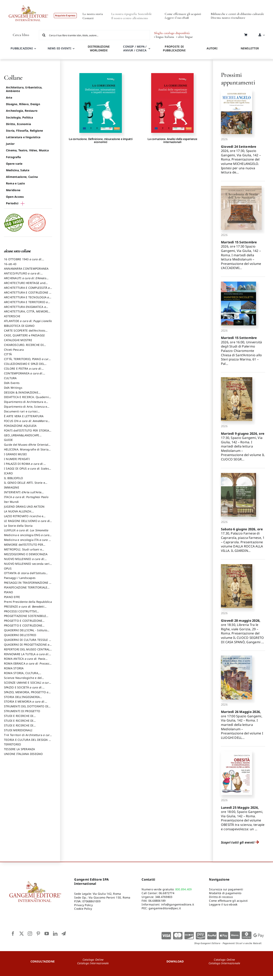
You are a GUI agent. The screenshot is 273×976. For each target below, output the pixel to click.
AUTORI (212, 48)
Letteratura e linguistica (23, 137)
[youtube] (46, 933)
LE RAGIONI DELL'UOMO (27, 523)
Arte (9, 97)
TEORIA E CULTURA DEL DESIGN (27, 741)
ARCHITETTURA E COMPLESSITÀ (27, 289)
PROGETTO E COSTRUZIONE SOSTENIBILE (23, 627)
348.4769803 (163, 897)
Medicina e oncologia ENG (26, 537)
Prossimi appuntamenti (238, 78)
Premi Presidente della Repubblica (28, 602)
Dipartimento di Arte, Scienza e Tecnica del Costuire (25, 408)
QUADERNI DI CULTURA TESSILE (27, 641)
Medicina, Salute (17, 170)
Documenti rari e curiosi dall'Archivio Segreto (20, 413)
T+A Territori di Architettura (27, 737)
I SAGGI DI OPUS (27, 470)
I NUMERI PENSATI (17, 459)
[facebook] (13, 933)
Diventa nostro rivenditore (228, 18)
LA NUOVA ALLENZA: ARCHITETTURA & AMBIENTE (23, 513)
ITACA (26, 497)
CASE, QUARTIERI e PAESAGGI (24, 335)
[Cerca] (44, 35)
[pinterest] (38, 933)
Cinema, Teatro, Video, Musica (27, 150)
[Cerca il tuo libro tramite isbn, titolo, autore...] (94, 35)
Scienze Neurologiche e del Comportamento (23, 679)
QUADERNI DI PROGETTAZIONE (26, 646)
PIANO (8, 592)
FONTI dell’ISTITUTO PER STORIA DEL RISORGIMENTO (26, 432)
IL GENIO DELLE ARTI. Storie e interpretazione (24, 484)
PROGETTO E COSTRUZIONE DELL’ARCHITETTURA (23, 622)
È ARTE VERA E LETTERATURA (23, 416)
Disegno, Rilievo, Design (23, 104)
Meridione (13, 190)
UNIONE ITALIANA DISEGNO (23, 754)
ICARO (8, 473)
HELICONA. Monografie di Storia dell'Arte (26, 451)
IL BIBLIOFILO (13, 478)
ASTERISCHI (12, 316)
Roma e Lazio (15, 183)
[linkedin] (55, 933)
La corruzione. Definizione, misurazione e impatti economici (100, 140)
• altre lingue (184, 37)
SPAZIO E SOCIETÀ (23, 689)
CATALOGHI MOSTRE (18, 340)
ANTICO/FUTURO (22, 275)
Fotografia (13, 157)
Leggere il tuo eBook (177, 18)
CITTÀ (8, 354)
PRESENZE (24, 608)
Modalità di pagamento (225, 893)
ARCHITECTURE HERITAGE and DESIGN (24, 285)
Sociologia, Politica (19, 117)
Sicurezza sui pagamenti (226, 889)
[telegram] (63, 933)
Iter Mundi (11, 502)
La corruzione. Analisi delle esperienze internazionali (172, 140)
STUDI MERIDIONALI (18, 730)
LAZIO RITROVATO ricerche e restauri (23, 518)
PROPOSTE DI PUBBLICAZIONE (174, 48)
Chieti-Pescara (14, 349)
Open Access (15, 197)
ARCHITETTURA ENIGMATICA (25, 308)
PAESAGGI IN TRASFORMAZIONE (27, 584)
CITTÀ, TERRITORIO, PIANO (27, 361)
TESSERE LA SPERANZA (19, 749)
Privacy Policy (83, 905)
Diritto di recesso (221, 897)
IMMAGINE (11, 487)
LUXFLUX (26, 530)
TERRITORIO (12, 744)
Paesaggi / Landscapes (19, 578)
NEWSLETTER (250, 48)
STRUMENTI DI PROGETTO (22, 711)
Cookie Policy (83, 908)
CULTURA (10, 378)
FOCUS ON (25, 423)
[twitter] (21, 933)
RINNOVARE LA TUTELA (26, 656)
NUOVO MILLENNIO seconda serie (27, 565)
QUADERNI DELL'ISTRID (20, 635)
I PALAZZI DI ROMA (23, 465)
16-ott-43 (10, 264)
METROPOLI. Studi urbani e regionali (23, 551)
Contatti (88, 18)
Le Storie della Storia (18, 526)
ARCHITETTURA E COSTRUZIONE (27, 294)
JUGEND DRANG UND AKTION (24, 506)
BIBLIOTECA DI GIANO (19, 326)
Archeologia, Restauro (21, 111)
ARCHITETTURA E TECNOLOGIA (26, 299)
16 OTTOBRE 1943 (23, 261)
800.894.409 (183, 889)
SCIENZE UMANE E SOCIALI (27, 684)
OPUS (8, 568)
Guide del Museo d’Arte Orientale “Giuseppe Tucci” (27, 446)
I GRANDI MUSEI (15, 454)
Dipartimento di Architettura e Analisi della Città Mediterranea (26, 403)
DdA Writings (13, 388)
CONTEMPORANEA (23, 375)
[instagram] (30, 933)
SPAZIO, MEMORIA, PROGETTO (26, 694)
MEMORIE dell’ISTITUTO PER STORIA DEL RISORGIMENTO (23, 546)
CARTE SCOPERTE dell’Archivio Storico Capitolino (24, 332)
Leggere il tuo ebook (223, 904)
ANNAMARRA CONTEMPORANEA (26, 268)
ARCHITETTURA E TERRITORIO (26, 304)
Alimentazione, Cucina (22, 177)
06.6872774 (166, 893)
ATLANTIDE (28, 321)
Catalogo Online (93, 959)
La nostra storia (93, 14)
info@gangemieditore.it (177, 904)
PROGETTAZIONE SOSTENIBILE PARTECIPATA (25, 618)
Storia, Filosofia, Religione (24, 130)
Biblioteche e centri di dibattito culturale (237, 14)
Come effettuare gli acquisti (183, 14)
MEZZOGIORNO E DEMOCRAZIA (25, 554)
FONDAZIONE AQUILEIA (20, 426)
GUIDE (8, 440)
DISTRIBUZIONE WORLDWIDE (99, 48)
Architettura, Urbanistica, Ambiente (24, 89)
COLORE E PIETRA (22, 370)
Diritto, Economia (18, 124)
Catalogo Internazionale (93, 963)
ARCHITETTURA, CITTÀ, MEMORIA (27, 313)
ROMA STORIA (14, 668)
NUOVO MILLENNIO (24, 561)
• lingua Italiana (164, 37)
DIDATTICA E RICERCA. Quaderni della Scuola (26, 399)
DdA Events (12, 383)
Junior (10, 144)
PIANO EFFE (12, 597)
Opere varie (14, 163)
